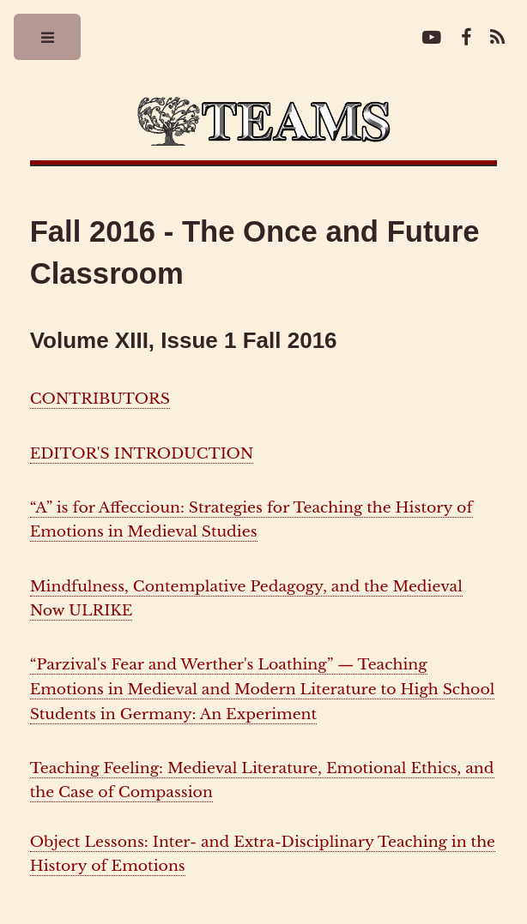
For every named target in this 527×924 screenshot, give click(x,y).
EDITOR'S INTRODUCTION (142, 453)
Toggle (48, 42)
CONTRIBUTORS (100, 398)
